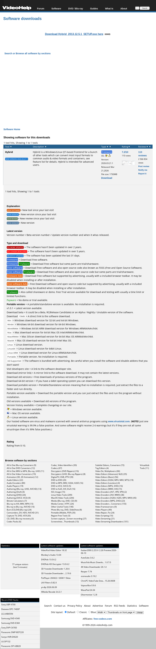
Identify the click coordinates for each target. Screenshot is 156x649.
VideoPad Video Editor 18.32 (54, 550)
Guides (94, 8)
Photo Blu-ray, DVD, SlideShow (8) (66, 509)
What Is (109, 8)
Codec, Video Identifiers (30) (64, 465)
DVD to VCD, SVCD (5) (61, 486)
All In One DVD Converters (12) (21, 468)
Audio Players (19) (15, 486)
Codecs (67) (56, 468)
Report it (142, 173)
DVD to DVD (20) (58, 480)
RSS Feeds (119, 605)
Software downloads (22, 18)
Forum (40, 8)
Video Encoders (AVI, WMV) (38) (109, 494)
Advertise (98, 605)
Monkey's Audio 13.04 (51, 555)
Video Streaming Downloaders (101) (111, 521)
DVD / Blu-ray (75, 8)
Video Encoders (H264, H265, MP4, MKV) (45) (115, 497)
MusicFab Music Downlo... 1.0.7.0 (96, 562)
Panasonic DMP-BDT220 (12, 632)
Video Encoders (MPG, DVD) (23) (110, 500)
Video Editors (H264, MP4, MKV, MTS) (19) (114, 480)
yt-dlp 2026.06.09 (49, 587)
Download (106, 177)
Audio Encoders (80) (16, 483)
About (123, 8)
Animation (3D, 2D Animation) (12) (22, 477)
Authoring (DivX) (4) (16, 492)
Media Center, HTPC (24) (62, 503)
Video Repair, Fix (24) (104, 512)
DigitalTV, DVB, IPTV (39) (62, 477)
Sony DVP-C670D (9, 627)
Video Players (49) (103, 509)
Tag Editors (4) (102, 468)
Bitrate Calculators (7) (17, 500)
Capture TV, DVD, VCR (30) (19, 515)
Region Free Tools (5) (60, 515)
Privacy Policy (74, 605)
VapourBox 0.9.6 (88, 585)
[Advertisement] (79, 94)
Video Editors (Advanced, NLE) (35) (111, 474)
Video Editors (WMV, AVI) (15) (108, 489)
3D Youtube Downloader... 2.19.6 (56, 573)
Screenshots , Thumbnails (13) (65, 521)
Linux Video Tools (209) (61, 494)
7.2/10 (125, 152)
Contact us (59, 605)
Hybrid (9, 152)
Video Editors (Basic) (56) (106, 477)
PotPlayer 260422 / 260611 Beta (56, 578)
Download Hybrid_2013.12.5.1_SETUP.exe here (74, 34)
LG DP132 (5, 641)
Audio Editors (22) (15, 480)
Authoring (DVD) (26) (16, 494)
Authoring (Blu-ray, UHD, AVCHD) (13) (24, 489)
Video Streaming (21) (105, 518)
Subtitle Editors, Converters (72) (109, 465)
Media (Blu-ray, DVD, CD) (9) (64, 500)
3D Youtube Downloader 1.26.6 (55, 568)
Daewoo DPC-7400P (10, 609)
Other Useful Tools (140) (62, 506)
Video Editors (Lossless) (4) (107, 483)
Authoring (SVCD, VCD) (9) (19, 497)
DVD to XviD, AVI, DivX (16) (63, 489)
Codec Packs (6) (14, 521)
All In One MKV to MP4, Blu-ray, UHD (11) (25, 471)
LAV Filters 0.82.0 (49, 582)
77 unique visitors (20, 564)
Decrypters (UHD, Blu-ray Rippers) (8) (68, 474)
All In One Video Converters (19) (21, 474)
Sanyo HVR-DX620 (9, 636)
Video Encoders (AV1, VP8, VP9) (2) (111, 492)
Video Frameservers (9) (106, 506)
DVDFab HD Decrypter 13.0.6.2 (55, 564)
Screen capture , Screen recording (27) (68, 518)
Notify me (142, 170)
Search (48, 605)
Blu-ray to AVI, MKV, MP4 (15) (20, 503)
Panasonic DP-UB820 (11, 646)
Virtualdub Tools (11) (144, 467)
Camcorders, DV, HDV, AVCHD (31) (23, 512)
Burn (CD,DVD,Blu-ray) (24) (19, 509)
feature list (39, 161)
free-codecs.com (103, 618)
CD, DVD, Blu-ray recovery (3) (20, 518)
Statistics (132, 605)
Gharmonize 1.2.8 (89, 594)
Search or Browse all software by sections (27, 53)
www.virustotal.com (119, 421)
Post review (143, 166)
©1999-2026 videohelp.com (97, 625)
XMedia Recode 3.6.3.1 (51, 591)
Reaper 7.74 (86, 571)
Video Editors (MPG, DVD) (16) (109, 486)
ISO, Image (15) (58, 492)
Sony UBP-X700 (8, 604)
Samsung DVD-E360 (10, 623)
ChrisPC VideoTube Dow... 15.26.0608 (98, 580)
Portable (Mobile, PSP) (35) (63, 512)
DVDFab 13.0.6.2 (48, 559)
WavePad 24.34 (88, 590)
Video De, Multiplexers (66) (107, 471)
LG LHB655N (7, 613)
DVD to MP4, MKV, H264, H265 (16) (67, 483)
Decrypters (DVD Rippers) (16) (65, 471)
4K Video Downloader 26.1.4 (94, 567)
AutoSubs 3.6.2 (88, 557)
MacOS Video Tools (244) (62, 497)
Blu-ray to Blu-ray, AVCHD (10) (21, 506)
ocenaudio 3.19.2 (88, 576)
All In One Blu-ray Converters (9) (21, 465)
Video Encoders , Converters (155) (110, 503)
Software (56, 8)
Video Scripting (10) (104, 515)
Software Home (11, 129)
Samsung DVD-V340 (10, 618)
